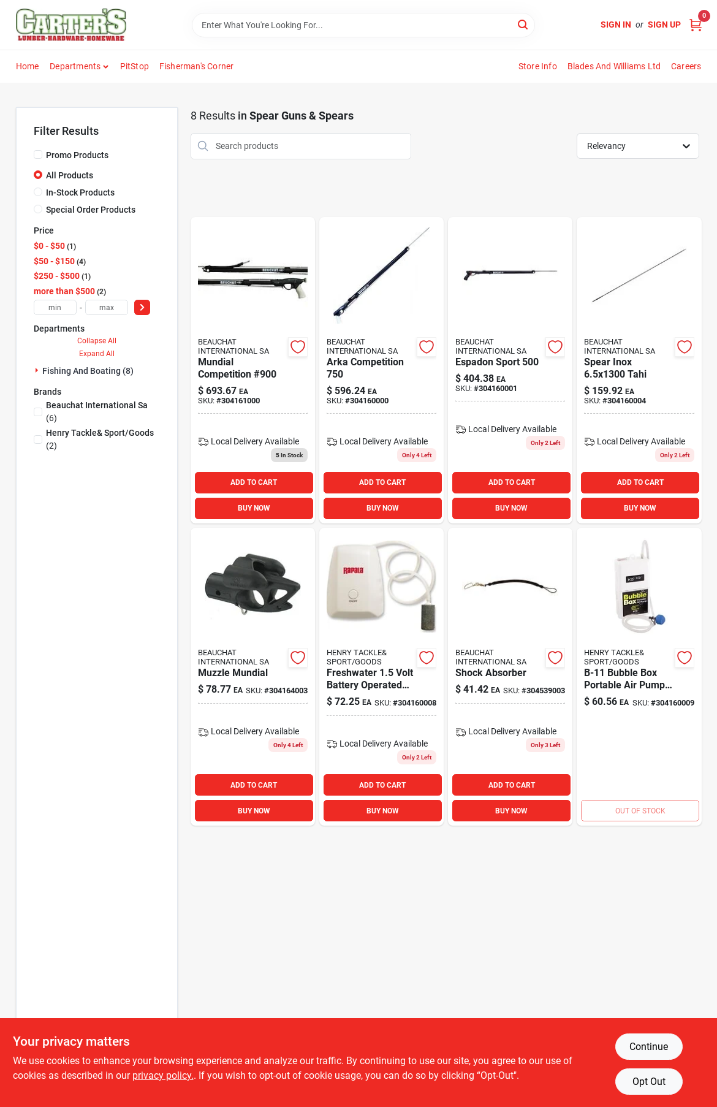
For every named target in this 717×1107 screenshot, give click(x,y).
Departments (75, 66)
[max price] (106, 307)
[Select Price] (142, 307)
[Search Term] (363, 25)
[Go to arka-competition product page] (381, 370)
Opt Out (649, 1081)
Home (27, 66)
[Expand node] (38, 370)
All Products (69, 175)
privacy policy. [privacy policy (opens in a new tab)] (163, 1075)
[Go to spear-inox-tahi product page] (639, 370)
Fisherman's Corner (196, 66)
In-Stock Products (80, 192)
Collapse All (96, 341)
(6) (97, 411)
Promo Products (77, 155)
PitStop (134, 66)
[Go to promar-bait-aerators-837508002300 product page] (381, 677)
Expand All (97, 353)
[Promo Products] (38, 154)
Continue (648, 1046)
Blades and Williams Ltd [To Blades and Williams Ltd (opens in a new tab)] (614, 66)
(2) (100, 439)
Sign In (616, 24)
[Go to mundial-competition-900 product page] (253, 370)
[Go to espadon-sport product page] (510, 370)
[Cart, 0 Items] (695, 24)
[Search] (524, 24)
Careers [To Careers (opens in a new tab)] (686, 66)
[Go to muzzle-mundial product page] (253, 677)
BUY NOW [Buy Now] (254, 508)
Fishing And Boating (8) (88, 371)
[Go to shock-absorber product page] (510, 677)
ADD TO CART (253, 482)
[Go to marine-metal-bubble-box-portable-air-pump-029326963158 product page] (639, 677)
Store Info (537, 66)
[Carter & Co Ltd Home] (71, 25)
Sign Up (664, 24)
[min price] (55, 307)
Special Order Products (90, 210)
